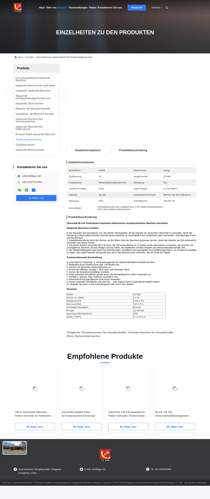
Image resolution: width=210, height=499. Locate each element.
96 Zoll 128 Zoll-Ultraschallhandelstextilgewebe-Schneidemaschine (172, 414)
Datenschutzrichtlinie (22, 482)
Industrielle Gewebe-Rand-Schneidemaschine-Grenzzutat (78, 414)
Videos (93, 7)
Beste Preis (150, 135)
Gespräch (136, 7)
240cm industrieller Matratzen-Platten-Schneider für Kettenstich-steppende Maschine (33, 414)
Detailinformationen (88, 150)
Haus (42, 7)
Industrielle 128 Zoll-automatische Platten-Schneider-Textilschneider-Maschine (127, 414)
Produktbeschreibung (133, 150)
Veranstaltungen (78, 7)
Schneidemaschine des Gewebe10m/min (103, 332)
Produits (63, 7)
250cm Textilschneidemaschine (83, 336)
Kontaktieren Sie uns (110, 7)
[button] (19, 395)
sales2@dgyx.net (31, 176)
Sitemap (6, 482)
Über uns (51, 7)
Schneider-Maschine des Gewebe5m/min (150, 332)
